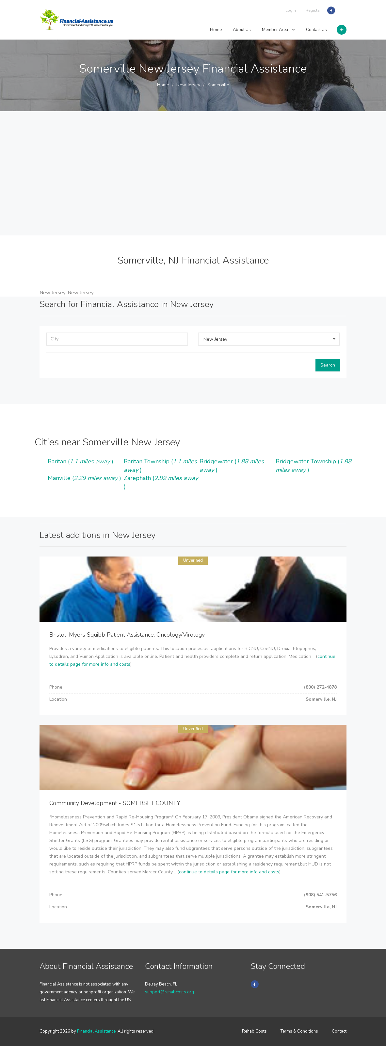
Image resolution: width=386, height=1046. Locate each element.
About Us (242, 30)
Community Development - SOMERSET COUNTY (114, 803)
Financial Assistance (96, 1031)
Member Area (278, 30)
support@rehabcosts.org (169, 992)
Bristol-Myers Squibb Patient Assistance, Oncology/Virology (127, 635)
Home (216, 30)
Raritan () (80, 461)
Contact (339, 1031)
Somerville (218, 85)
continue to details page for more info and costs (229, 872)
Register (313, 10)
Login (290, 10)
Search (327, 365)
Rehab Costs (254, 1031)
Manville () (84, 478)
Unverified (193, 560)
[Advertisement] (193, 186)
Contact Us (316, 30)
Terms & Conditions (299, 1031)
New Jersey (188, 85)
